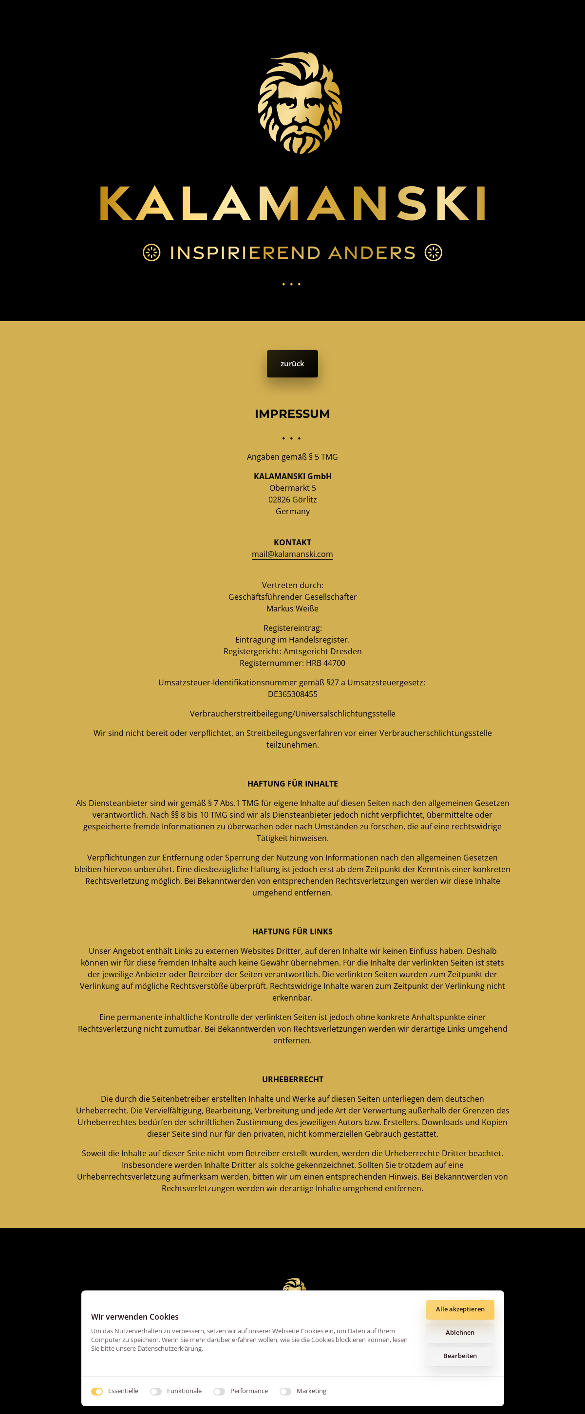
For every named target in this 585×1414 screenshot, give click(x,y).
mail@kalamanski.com (292, 554)
